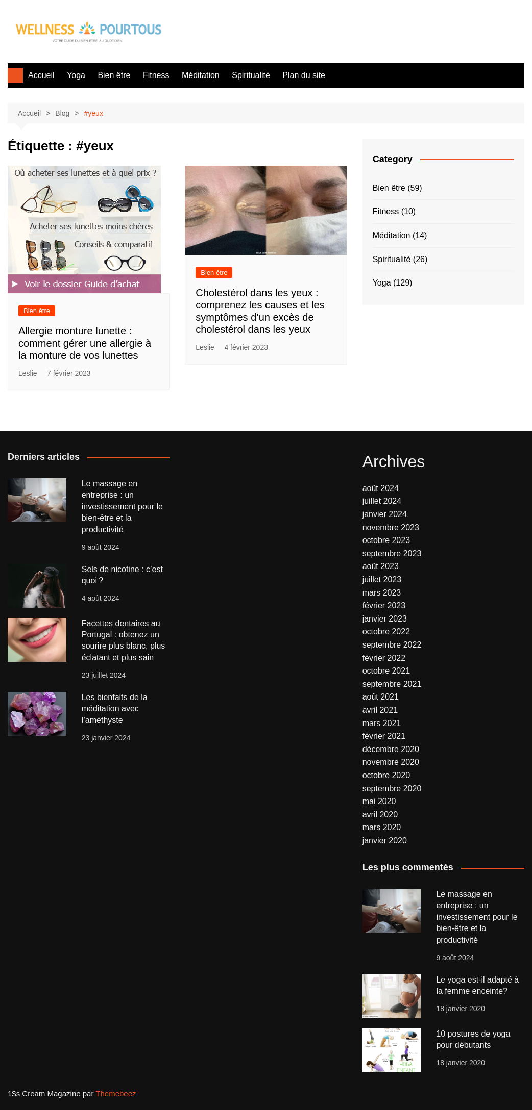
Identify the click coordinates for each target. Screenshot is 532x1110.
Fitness (156, 75)
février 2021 (384, 736)
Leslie (27, 373)
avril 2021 (380, 710)
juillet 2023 (382, 579)
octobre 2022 (386, 631)
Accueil (41, 75)
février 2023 (384, 605)
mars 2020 (381, 827)
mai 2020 (379, 801)
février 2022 (384, 658)
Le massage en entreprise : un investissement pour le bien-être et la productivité (122, 506)
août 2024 (380, 488)
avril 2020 (380, 814)
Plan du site (303, 75)
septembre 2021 (392, 684)
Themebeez (115, 1093)
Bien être (114, 75)
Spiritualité (251, 75)
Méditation (201, 75)
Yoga (76, 75)
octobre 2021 (386, 670)
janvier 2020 (384, 840)
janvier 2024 (384, 514)
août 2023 (380, 566)
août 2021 (380, 696)
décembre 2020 (390, 749)
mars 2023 (381, 592)
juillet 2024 (382, 501)
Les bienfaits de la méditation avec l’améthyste (115, 709)
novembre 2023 (390, 527)
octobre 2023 (386, 540)
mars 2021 (381, 723)
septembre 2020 (392, 788)
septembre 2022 (392, 644)
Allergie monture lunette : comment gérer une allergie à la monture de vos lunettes (84, 343)
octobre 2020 (386, 775)
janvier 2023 (384, 618)
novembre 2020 (390, 762)
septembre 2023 (392, 553)
